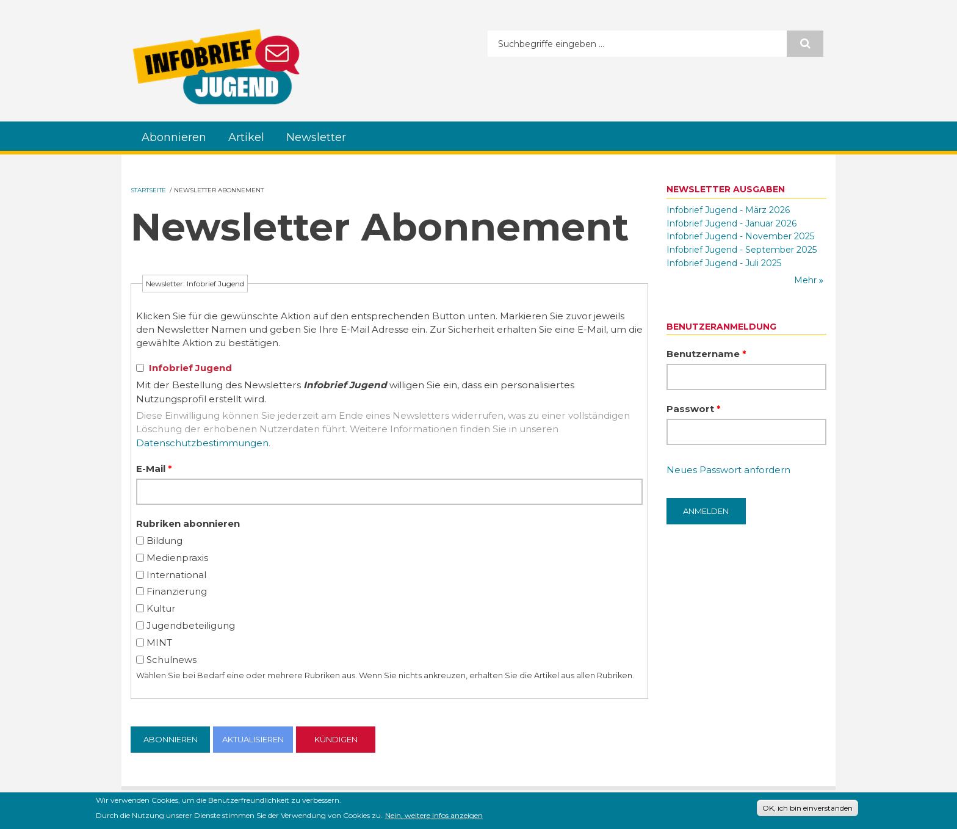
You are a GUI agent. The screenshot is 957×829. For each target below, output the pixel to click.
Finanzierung (176, 591)
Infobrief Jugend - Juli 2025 (723, 263)
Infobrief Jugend (190, 368)
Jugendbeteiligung (190, 625)
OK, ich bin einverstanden (807, 809)
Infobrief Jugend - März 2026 (728, 210)
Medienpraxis (177, 557)
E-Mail (154, 468)
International (176, 575)
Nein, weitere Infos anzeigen (434, 817)
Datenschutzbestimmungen (202, 443)
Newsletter (316, 137)
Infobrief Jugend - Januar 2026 (731, 223)
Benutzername (706, 354)
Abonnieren (174, 137)
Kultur (160, 608)
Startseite (148, 190)
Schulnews (171, 659)
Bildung (164, 540)
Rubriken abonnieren (188, 523)
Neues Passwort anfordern (728, 470)
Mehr (806, 280)
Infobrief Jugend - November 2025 (740, 236)
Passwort (693, 409)
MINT (159, 642)
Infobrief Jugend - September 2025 (741, 249)
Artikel (246, 137)
